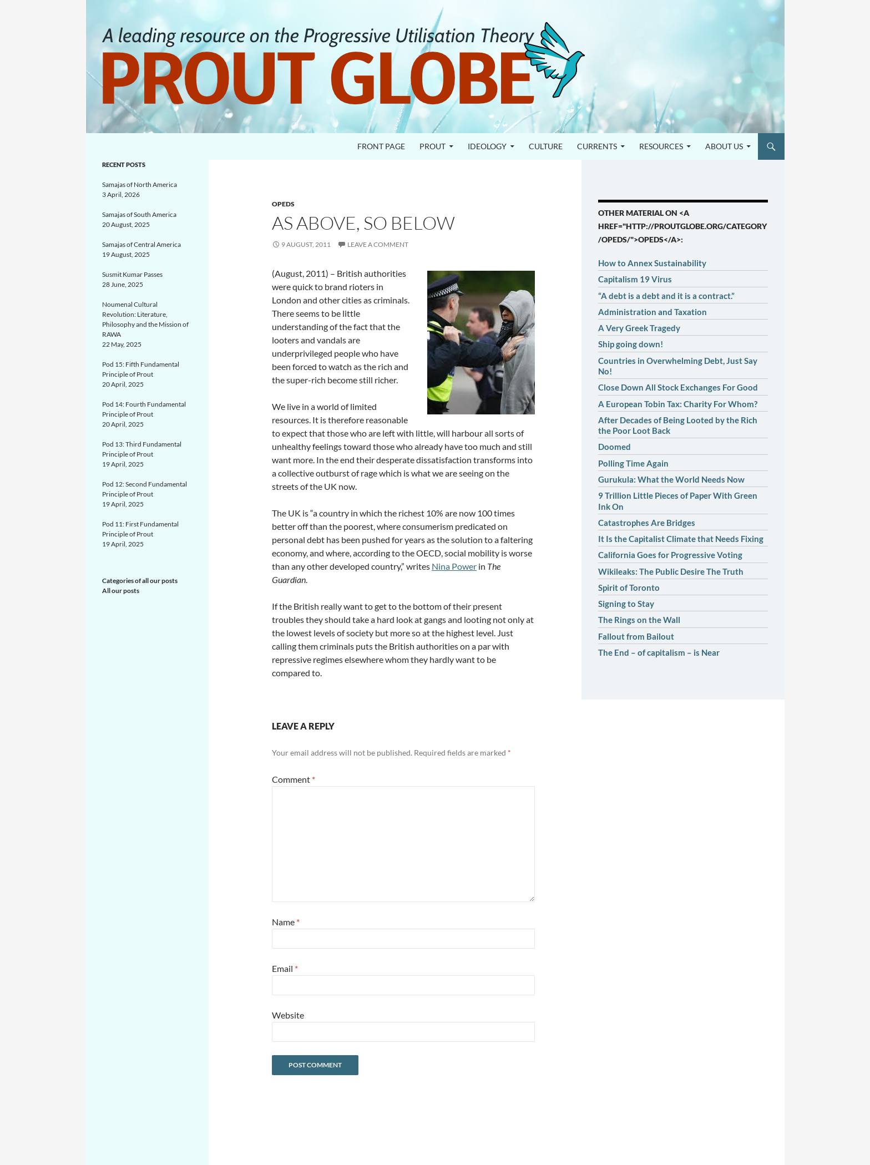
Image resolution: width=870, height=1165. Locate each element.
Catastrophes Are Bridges (646, 523)
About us (724, 146)
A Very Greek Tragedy (639, 328)
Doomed (614, 447)
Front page (381, 146)
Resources (661, 146)
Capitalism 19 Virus (635, 279)
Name (286, 921)
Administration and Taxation (652, 312)
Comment (293, 779)
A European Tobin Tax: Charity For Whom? (677, 404)
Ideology (487, 146)
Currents (597, 146)
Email (285, 968)
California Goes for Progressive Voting (670, 555)
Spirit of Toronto (629, 587)
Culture (546, 146)
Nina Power (454, 566)
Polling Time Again (633, 463)
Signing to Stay (626, 604)
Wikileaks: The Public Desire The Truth (670, 571)
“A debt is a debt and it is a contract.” (666, 296)
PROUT (432, 146)
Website (288, 1015)
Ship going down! (630, 344)
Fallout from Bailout (636, 636)
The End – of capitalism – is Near (659, 652)
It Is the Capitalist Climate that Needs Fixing (680, 539)
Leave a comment (377, 244)
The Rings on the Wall (639, 620)
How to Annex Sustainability (652, 263)
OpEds (283, 204)
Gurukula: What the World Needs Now (671, 479)
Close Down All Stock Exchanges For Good (678, 387)
